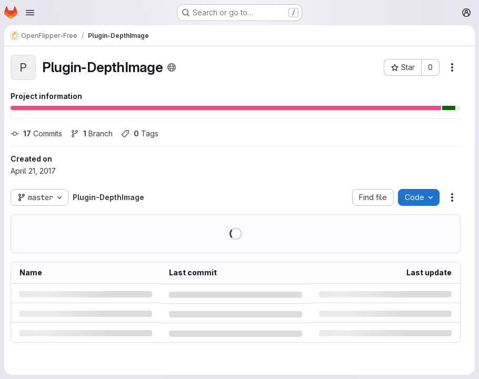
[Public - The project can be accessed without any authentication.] (171, 67)
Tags (139, 133)
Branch (92, 133)
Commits (36, 133)
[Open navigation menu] (30, 12)
